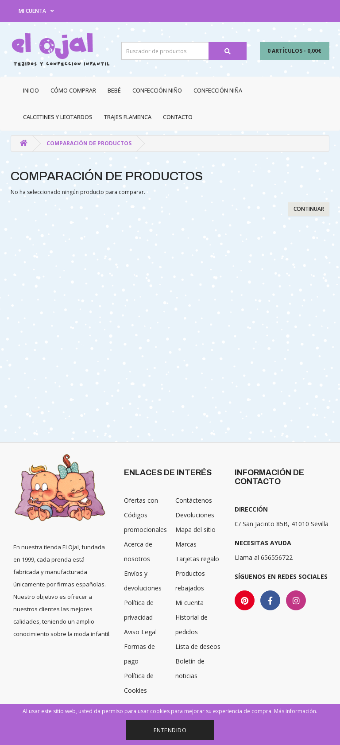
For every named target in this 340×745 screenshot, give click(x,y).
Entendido (170, 730)
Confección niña (217, 90)
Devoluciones (194, 515)
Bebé (114, 90)
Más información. (295, 711)
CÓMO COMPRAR (73, 90)
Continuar (309, 209)
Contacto (178, 117)
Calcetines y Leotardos (58, 117)
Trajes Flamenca (127, 117)
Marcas (186, 544)
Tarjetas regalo (197, 559)
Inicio (31, 90)
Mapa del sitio (195, 529)
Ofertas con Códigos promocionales (145, 515)
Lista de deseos (197, 646)
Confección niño (157, 90)
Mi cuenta (189, 602)
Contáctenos (193, 500)
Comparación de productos (88, 143)
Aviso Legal (140, 632)
